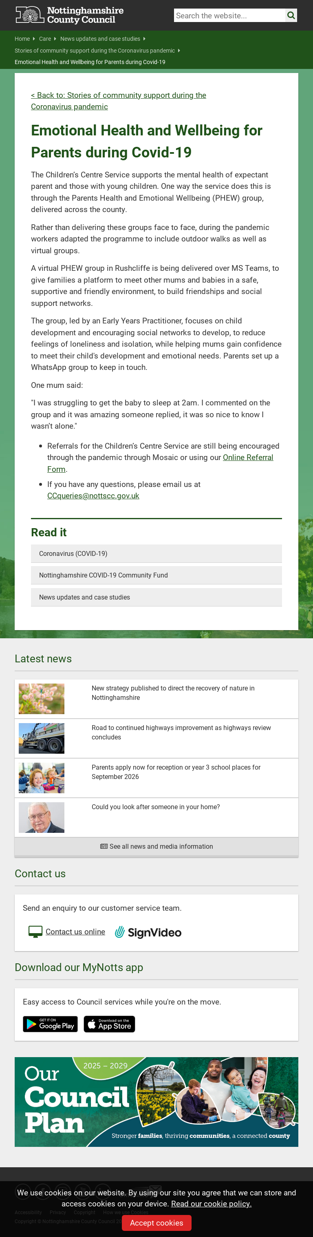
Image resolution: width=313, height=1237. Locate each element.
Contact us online (66, 932)
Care (47, 38)
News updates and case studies (102, 38)
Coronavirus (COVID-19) (73, 553)
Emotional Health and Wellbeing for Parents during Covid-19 (90, 62)
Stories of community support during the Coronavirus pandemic (97, 50)
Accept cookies (156, 1222)
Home (25, 38)
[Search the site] (291, 15)
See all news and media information (157, 846)
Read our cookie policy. (211, 1203)
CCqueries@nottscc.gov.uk (93, 495)
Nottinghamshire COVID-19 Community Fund (103, 575)
